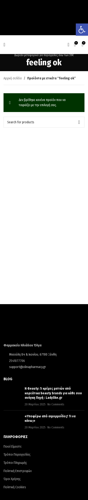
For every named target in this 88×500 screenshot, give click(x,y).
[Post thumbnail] (12, 396)
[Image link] (38, 327)
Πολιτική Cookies (15, 487)
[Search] (68, 44)
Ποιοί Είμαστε (13, 447)
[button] (82, 29)
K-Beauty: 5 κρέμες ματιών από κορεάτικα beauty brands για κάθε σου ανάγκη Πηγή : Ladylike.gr (53, 393)
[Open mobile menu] (4, 44)
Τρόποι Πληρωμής (15, 463)
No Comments (55, 404)
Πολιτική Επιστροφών (18, 471)
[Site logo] (44, 45)
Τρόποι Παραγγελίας (17, 455)
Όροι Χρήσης (12, 479)
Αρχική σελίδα (13, 78)
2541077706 (17, 361)
